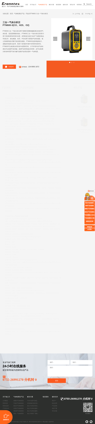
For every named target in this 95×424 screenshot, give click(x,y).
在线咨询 (9, 67)
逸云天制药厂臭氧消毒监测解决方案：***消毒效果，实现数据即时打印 (33, 413)
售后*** (54, 400)
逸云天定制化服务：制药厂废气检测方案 (33, 411)
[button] (69, 62)
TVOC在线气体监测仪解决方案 (33, 400)
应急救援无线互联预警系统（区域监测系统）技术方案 (33, 403)
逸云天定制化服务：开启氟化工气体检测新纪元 (33, 408)
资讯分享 (72, 4)
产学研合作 (6, 408)
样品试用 (54, 403)
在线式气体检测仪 (18, 408)
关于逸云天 (33, 4)
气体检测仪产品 (42, 4)
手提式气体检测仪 (18, 403)
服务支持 (65, 4)
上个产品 (77, 13)
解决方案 (51, 4)
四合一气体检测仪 (18, 413)
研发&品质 (6, 406)
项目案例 (58, 4)
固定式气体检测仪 (18, 406)
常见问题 (54, 411)
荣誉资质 (5, 403)
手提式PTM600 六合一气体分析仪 (37, 13)
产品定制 (54, 406)
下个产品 (87, 13)
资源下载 (54, 408)
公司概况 (5, 400)
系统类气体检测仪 (18, 411)
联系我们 (79, 4)
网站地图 (45, 421)
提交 (56, 380)
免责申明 (51, 421)
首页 (26, 4)
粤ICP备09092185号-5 (35, 421)
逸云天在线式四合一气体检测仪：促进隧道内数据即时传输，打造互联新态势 (33, 406)
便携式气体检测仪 (18, 400)
